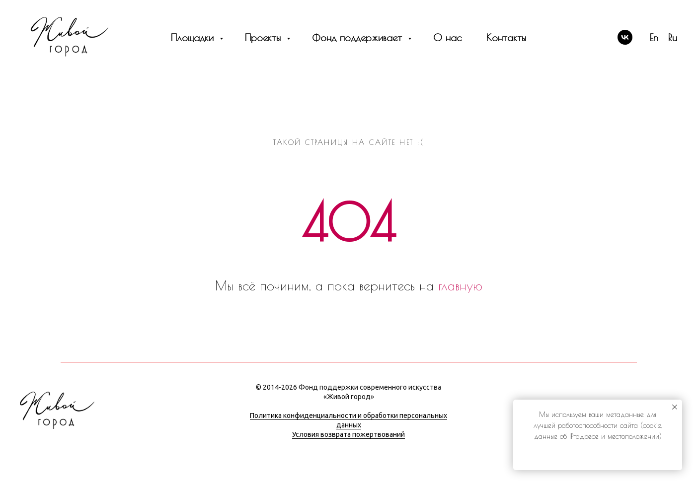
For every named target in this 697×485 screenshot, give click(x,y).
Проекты (264, 37)
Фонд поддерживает (358, 37)
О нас (447, 37)
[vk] (625, 37)
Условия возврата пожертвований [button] (348, 434)
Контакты (506, 37)
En (654, 37)
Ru (672, 37)
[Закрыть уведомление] (675, 407)
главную (460, 285)
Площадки (194, 37)
